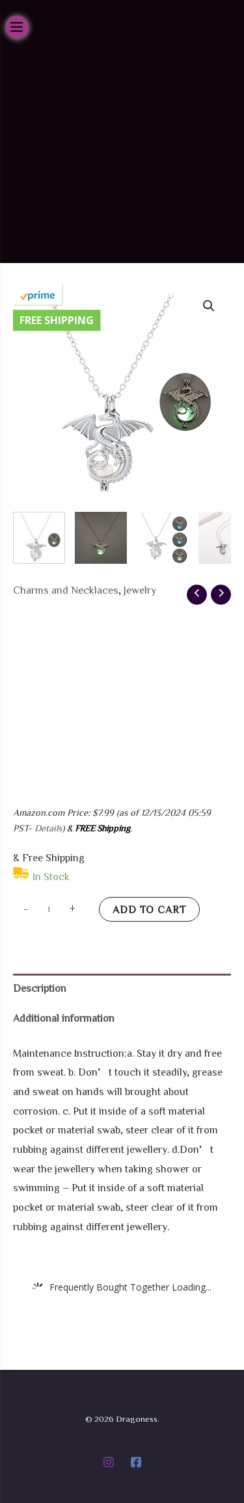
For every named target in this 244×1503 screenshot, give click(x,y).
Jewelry (140, 590)
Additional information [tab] (64, 1018)
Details (48, 828)
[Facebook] (136, 1462)
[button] (209, 306)
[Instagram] (109, 1462)
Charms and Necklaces (65, 590)
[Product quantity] (49, 908)
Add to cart (149, 909)
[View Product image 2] (101, 538)
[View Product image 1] (39, 538)
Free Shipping (57, 320)
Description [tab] (39, 988)
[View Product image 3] (163, 538)
